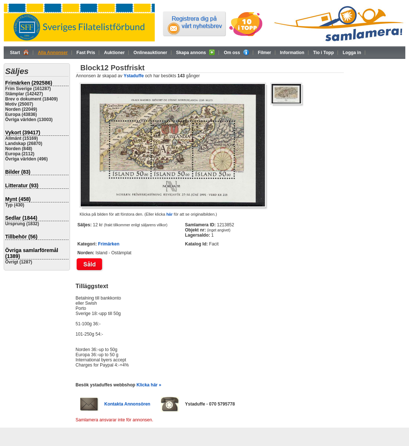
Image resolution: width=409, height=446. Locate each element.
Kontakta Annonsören (127, 404)
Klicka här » (148, 384)
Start (19, 52)
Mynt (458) (18, 199)
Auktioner (114, 52)
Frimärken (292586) (28, 83)
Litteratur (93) (21, 185)
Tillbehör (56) (21, 237)
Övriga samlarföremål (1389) (31, 253)
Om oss (236, 52)
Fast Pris (86, 52)
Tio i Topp (323, 52)
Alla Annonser (53, 52)
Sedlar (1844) (21, 218)
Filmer (264, 52)
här (169, 214)
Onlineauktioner (150, 52)
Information (292, 52)
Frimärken (108, 244)
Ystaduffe (133, 75)
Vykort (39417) (22, 132)
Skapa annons (195, 52)
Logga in (352, 52)
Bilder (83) (17, 172)
